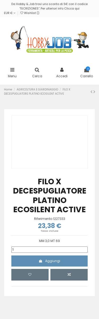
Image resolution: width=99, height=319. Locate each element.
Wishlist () (29, 13)
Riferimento (43, 219)
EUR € (9, 13)
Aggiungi (49, 261)
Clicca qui (71, 8)
